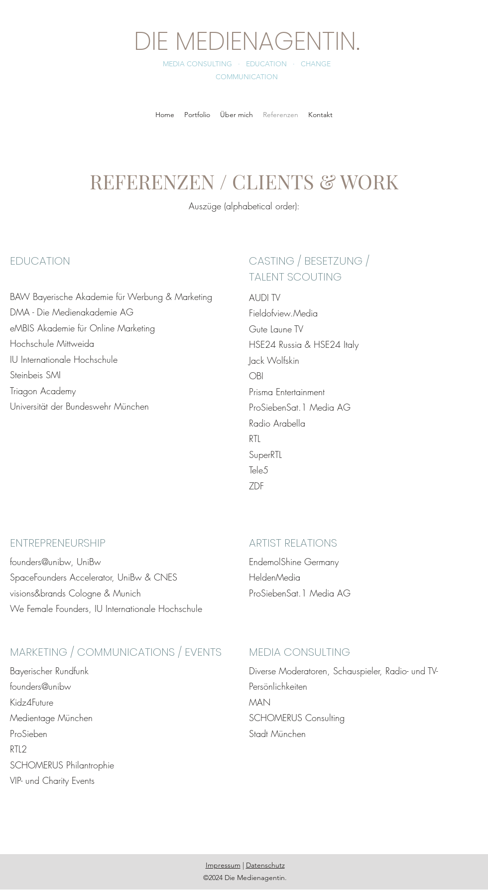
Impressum (223, 865)
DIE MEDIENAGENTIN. (247, 41)
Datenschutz (265, 865)
